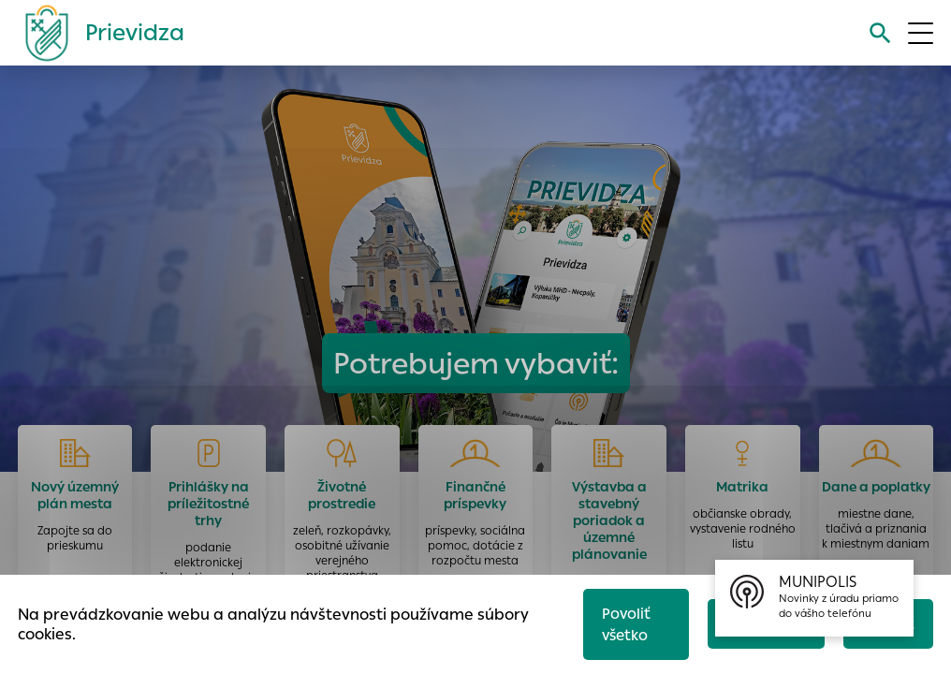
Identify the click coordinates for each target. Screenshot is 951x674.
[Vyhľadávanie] (880, 33)
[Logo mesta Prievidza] (97, 33)
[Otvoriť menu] (920, 33)
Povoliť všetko (626, 624)
